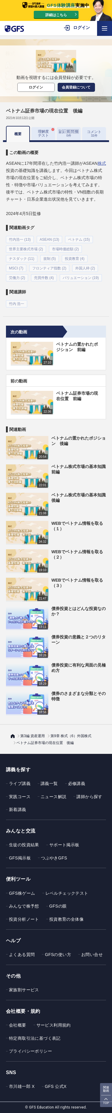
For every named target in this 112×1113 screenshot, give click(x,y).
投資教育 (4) (75, 259)
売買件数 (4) (44, 278)
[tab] (69, 133)
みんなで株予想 (24, 906)
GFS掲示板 (20, 858)
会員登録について (76, 87)
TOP (106, 1103)
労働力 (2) (17, 278)
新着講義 (17, 809)
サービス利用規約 (53, 1025)
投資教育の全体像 (66, 919)
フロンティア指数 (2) (49, 268)
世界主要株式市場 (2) (26, 249)
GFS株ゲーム (22, 893)
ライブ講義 (19, 783)
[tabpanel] (56, 224)
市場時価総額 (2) (65, 249)
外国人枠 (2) (85, 268)
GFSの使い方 (58, 954)
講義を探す (18, 769)
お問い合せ (92, 954)
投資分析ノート (24, 919)
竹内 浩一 (16, 304)
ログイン (36, 87)
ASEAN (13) (49, 239)
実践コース (19, 796)
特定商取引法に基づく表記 (35, 1038)
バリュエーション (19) (81, 278)
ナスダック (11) (21, 259)
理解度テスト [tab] (43, 133)
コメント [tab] (94, 133)
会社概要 (17, 1025)
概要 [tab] (18, 134)
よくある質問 (22, 954)
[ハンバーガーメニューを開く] (104, 28)
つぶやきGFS (54, 858)
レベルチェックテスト (66, 893)
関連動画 (106, 1089)
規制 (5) (49, 259)
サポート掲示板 (64, 844)
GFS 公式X (56, 1086)
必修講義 (76, 783)
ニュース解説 (53, 796)
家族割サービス (24, 989)
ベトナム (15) (79, 239)
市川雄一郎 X (22, 1086)
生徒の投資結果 (24, 844)
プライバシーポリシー (30, 1051)
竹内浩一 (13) (20, 239)
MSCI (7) (16, 268)
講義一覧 (49, 783)
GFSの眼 (58, 906)
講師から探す (89, 796)
